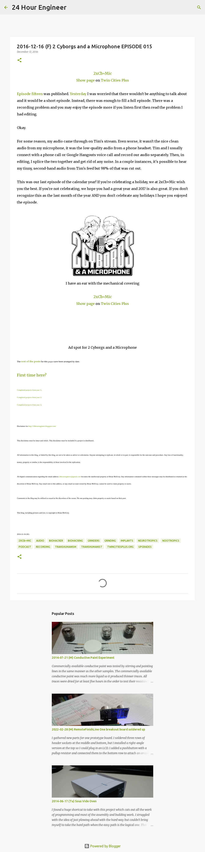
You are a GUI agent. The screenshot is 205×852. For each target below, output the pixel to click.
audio (40, 540)
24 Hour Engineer (39, 7)
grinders (94, 540)
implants (127, 540)
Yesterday (78, 94)
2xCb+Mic (102, 73)
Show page (85, 80)
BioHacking (75, 540)
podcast (25, 546)
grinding (110, 540)
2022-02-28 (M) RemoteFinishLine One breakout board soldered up (98, 729)
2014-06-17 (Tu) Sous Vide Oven (74, 801)
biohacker (56, 540)
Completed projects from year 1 (29, 390)
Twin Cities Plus (115, 80)
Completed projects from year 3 (29, 405)
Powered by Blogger (102, 846)
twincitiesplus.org (120, 546)
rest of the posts (30, 361)
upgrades (145, 546)
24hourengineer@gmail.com (70, 477)
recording (43, 546)
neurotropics (147, 540)
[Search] (72, 7)
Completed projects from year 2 (29, 397)
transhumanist (91, 546)
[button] (19, 60)
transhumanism (65, 546)
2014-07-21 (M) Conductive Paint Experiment (83, 657)
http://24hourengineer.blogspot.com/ (42, 426)
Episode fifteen (30, 94)
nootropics (170, 540)
